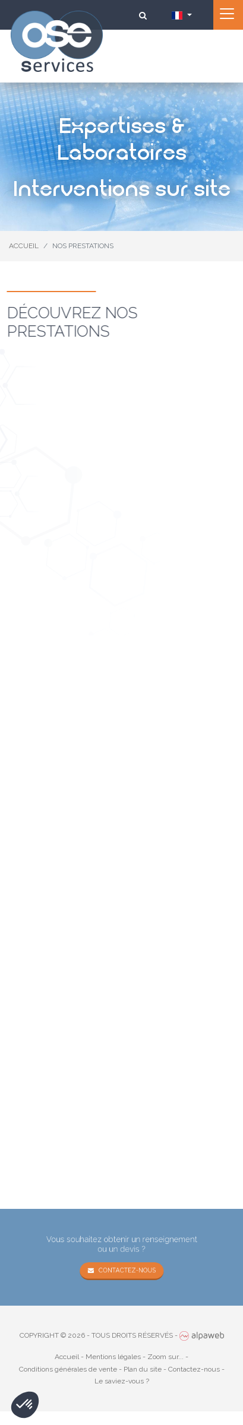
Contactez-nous (126, 1269)
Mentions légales (113, 1357)
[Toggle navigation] (228, 15)
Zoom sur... (165, 1357)
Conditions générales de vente (68, 1369)
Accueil (67, 1357)
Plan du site (143, 1369)
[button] (25, 1405)
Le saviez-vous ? (121, 1381)
